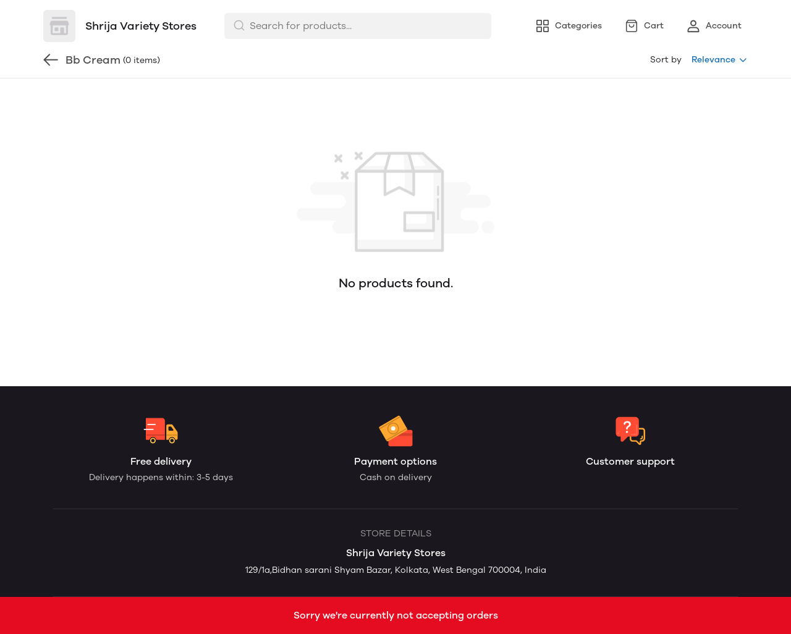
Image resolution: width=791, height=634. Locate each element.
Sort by (666, 59)
